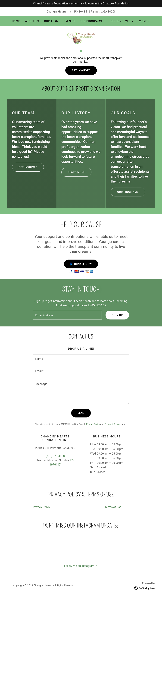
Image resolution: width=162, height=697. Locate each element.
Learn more (73, 248)
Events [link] (69, 21)
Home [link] (16, 21)
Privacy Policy (41, 583)
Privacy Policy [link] (93, 500)
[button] (92, 21)
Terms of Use (113, 583)
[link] (81, 37)
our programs (125, 268)
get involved (24, 243)
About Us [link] (32, 21)
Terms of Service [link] (113, 500)
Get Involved (81, 146)
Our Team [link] (51, 21)
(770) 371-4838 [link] (55, 532)
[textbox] (67, 391)
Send (81, 488)
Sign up (117, 391)
